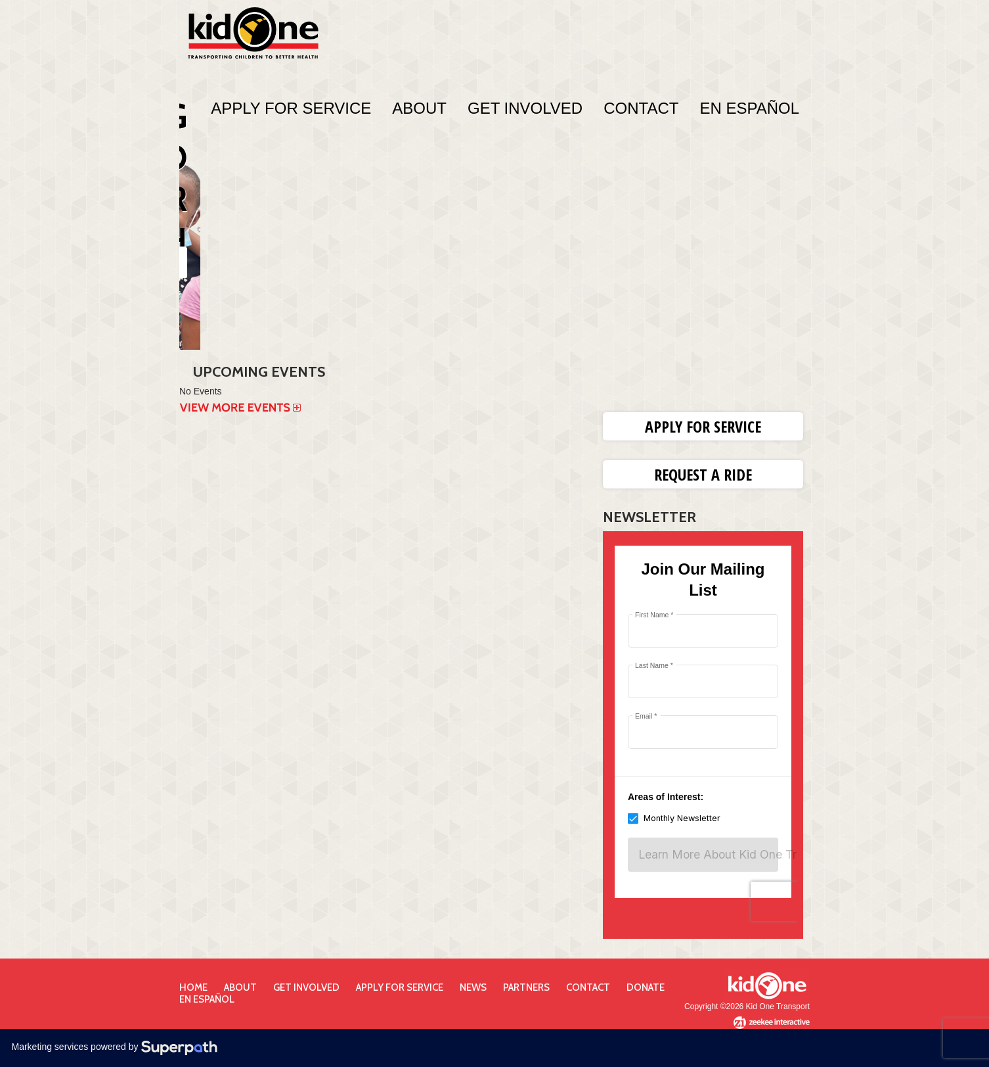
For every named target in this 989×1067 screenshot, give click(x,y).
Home (193, 987)
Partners (526, 987)
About (419, 108)
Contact (641, 108)
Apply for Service (703, 426)
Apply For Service (291, 108)
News (473, 987)
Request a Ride (703, 474)
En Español (749, 108)
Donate (645, 987)
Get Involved (525, 108)
